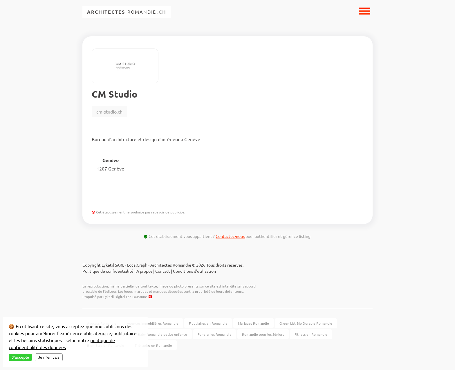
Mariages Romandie (253, 323)
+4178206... (164, 197)
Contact (162, 271)
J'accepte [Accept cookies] (20, 357)
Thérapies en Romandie (153, 345)
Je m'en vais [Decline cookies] (48, 357)
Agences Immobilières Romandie (152, 323)
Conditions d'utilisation (194, 271)
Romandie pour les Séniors (263, 334)
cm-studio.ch (109, 111)
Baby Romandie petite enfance (162, 334)
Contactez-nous (230, 236)
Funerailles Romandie (215, 334)
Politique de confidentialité (107, 271)
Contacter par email (220, 197)
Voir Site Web (114, 197)
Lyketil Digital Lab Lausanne (125, 296)
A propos (144, 271)
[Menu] (364, 11)
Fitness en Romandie (311, 334)
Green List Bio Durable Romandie (305, 323)
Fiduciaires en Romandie (208, 323)
